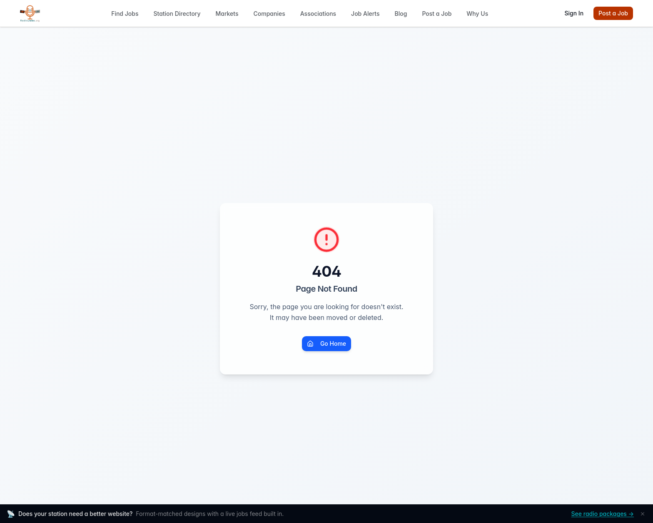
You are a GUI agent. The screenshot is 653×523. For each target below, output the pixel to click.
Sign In (573, 13)
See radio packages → (602, 513)
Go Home (326, 343)
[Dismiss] (642, 514)
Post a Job (613, 13)
